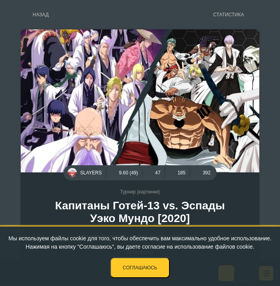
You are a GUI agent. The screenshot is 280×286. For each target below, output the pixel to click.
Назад (41, 14)
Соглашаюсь (140, 268)
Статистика (228, 14)
